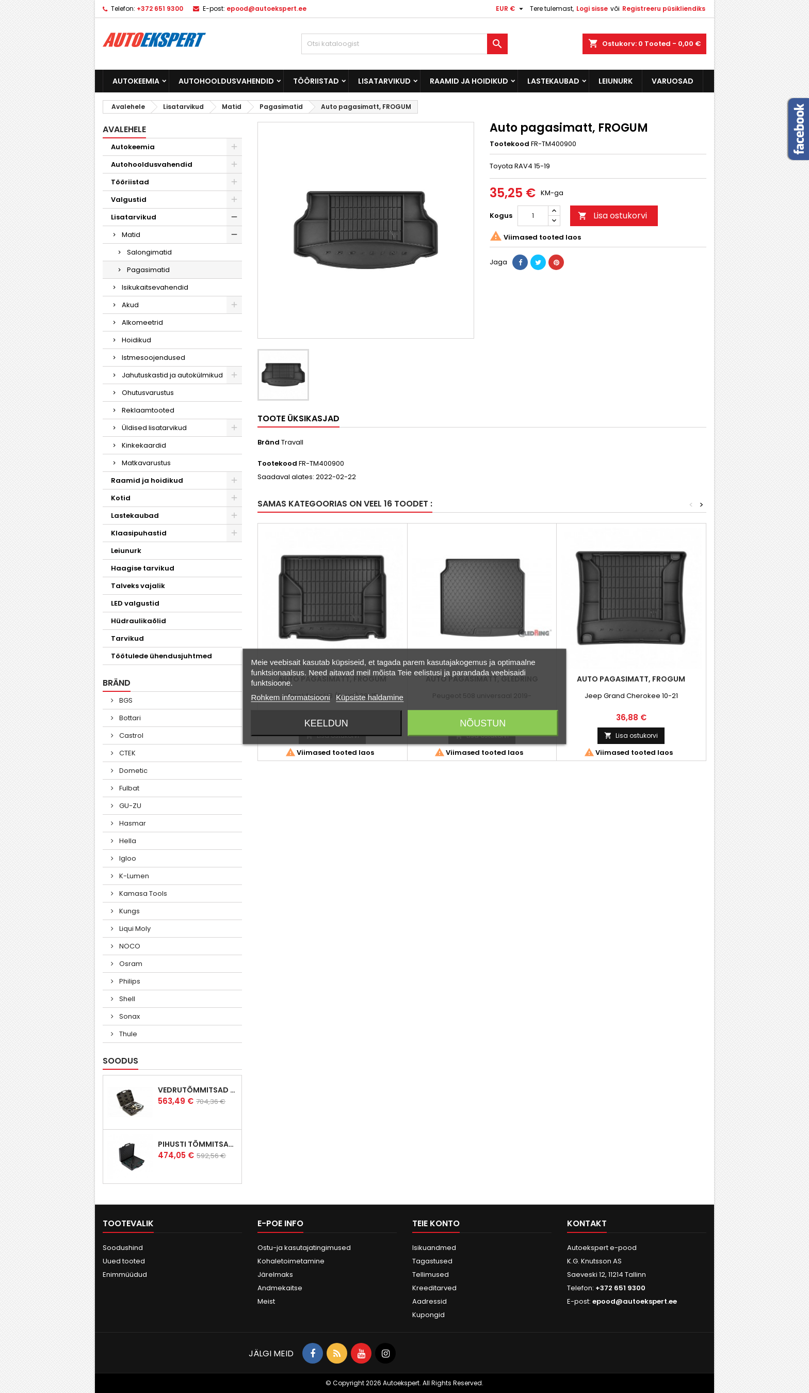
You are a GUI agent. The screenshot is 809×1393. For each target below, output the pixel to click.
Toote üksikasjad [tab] (298, 418)
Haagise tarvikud (142, 568)
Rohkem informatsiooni (290, 697)
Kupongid (428, 1315)
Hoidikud (136, 340)
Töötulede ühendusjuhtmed (161, 656)
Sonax (129, 1016)
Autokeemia (135, 81)
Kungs (129, 911)
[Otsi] (404, 44)
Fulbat (128, 788)
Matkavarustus (146, 463)
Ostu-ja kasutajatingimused (304, 1248)
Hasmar (132, 823)
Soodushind (123, 1248)
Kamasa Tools (142, 893)
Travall (292, 442)
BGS (125, 700)
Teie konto (436, 1223)
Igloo (127, 858)
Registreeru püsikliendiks (663, 8)
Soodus (120, 1061)
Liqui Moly (134, 928)
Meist (266, 1301)
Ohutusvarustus (148, 393)
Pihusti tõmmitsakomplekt (197, 1144)
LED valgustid (135, 603)
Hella (127, 841)
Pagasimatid (148, 270)
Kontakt (587, 1223)
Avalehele (124, 129)
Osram (130, 964)
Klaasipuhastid (139, 533)
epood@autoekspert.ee (266, 8)
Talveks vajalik (138, 586)
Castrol (130, 735)
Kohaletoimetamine (291, 1261)
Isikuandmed (434, 1248)
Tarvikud (127, 638)
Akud (130, 305)
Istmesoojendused (153, 357)
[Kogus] (532, 215)
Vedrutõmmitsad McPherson (197, 1090)
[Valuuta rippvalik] (511, 9)
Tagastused (432, 1261)
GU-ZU (129, 806)
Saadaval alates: (285, 477)
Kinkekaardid (144, 445)
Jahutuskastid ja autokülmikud (172, 375)
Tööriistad (316, 81)
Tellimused (430, 1274)
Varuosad (672, 81)
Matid (131, 235)
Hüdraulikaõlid (138, 621)
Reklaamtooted (148, 410)
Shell (126, 999)
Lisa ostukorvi (612, 215)
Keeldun (326, 723)
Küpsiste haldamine (369, 697)
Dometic (133, 770)
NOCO (129, 946)
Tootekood (509, 144)
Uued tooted (124, 1261)
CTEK (127, 753)
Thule (127, 1034)
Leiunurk (615, 81)
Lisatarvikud (384, 81)
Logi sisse (592, 8)
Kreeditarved (434, 1288)
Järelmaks (275, 1274)
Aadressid (429, 1301)
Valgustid (129, 199)
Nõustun (483, 723)
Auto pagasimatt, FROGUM (631, 679)
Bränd (268, 442)
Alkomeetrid (142, 322)
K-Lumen (133, 876)
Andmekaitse (279, 1288)
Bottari (129, 718)
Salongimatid (149, 252)
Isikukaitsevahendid (155, 287)
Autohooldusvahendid (226, 81)
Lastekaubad (553, 81)
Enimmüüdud (125, 1274)
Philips (129, 981)
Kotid (121, 498)
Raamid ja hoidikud (469, 81)
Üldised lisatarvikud (154, 428)
